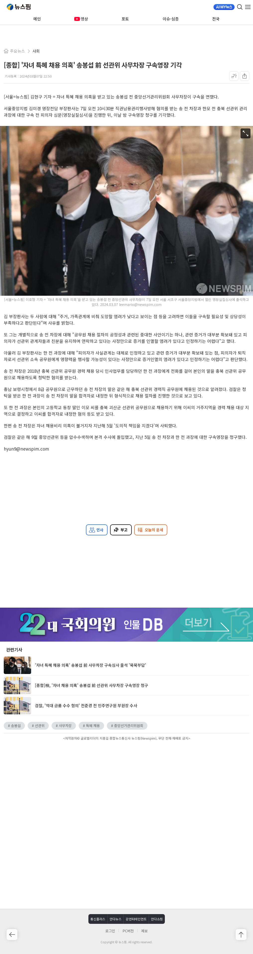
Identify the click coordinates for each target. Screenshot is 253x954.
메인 (37, 19)
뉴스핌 (18, 7)
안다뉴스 (116, 919)
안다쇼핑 (157, 919)
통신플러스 (97, 919)
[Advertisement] (126, 784)
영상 (81, 19)
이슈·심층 (171, 19)
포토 (125, 19)
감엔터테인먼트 (136, 919)
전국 (216, 19)
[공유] (244, 76)
